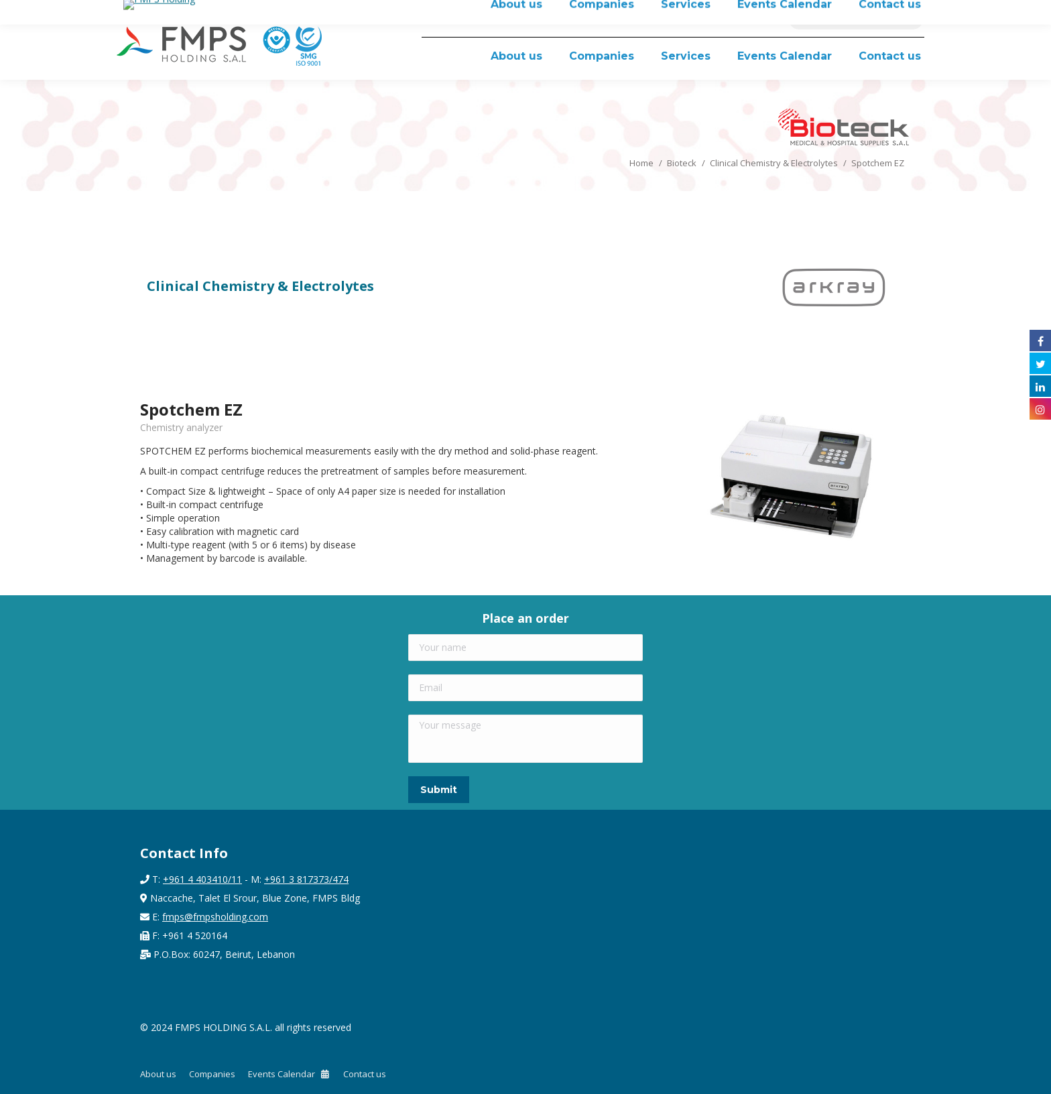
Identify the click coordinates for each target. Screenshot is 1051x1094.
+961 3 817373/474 (306, 879)
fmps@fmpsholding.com (215, 916)
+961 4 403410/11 (202, 879)
